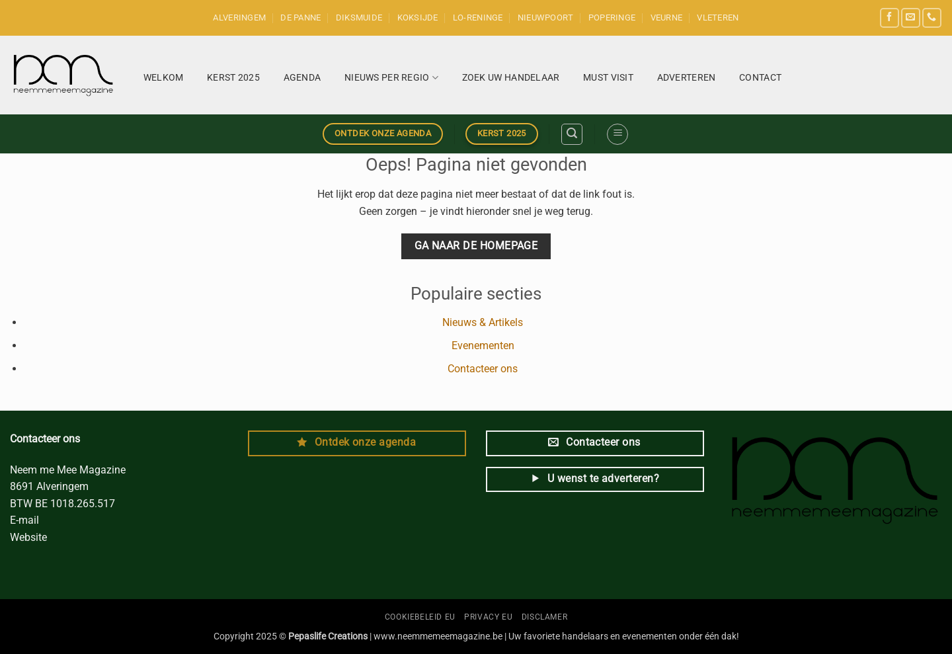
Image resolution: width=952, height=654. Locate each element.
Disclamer (545, 617)
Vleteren (717, 17)
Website (30, 537)
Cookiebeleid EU (420, 617)
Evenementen (483, 345)
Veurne (667, 17)
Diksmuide (359, 17)
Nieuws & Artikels (482, 322)
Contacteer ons (483, 368)
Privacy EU (488, 617)
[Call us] (931, 17)
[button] (571, 134)
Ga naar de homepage (476, 246)
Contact (760, 77)
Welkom (163, 77)
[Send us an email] (910, 17)
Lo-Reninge (478, 17)
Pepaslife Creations (328, 636)
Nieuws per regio (391, 77)
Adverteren (686, 77)
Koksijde (417, 17)
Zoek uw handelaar (511, 77)
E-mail (26, 520)
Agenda (302, 77)
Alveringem (239, 17)
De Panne (300, 17)
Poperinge (611, 17)
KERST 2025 (233, 77)
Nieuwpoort (546, 17)
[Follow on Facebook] (889, 17)
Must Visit (608, 77)
